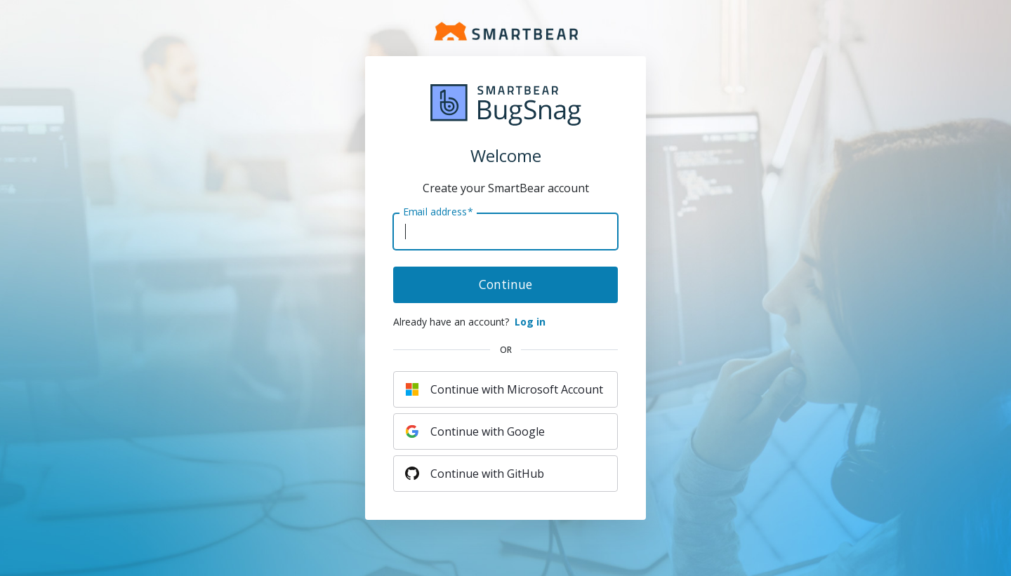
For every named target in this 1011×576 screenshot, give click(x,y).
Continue (505, 284)
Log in (530, 321)
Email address (438, 211)
